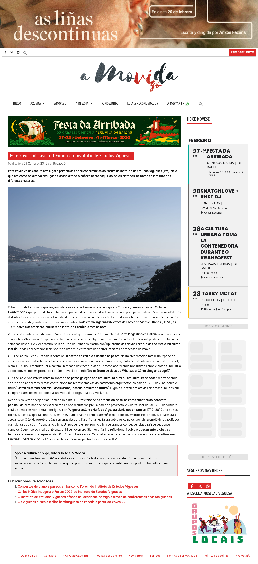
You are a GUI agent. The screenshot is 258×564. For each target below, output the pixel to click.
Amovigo (60, 103)
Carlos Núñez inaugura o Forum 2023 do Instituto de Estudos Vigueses (66, 490)
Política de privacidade (183, 555)
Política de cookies (216, 555)
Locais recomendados (142, 103)
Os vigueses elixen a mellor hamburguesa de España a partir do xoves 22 (67, 500)
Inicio (17, 103)
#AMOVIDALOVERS (76, 555)
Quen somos (29, 555)
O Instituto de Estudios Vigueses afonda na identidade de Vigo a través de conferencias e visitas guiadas (89, 495)
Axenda (35, 103)
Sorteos (155, 555)
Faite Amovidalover (242, 51)
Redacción (59, 163)
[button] (29, 52)
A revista (82, 103)
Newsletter (136, 555)
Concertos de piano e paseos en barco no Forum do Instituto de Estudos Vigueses (75, 485)
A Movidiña (110, 103)
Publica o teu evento (109, 555)
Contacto (50, 555)
